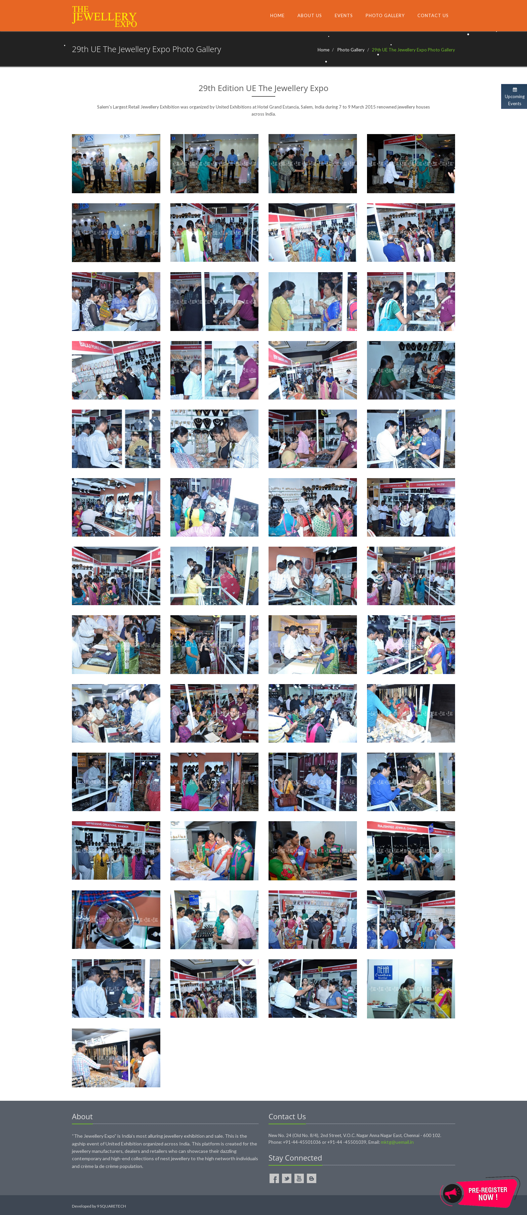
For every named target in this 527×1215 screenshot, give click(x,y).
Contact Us (433, 15)
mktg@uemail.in (397, 1142)
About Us (309, 15)
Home (277, 15)
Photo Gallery (385, 15)
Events (344, 15)
